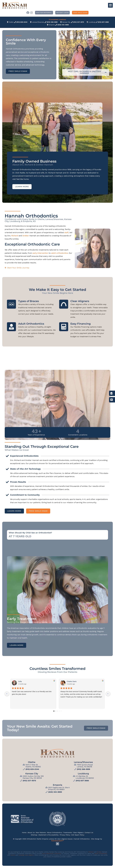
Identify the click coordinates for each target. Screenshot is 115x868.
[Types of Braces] (11, 304)
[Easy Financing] (63, 326)
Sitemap (34, 835)
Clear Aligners (79, 301)
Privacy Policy (65, 835)
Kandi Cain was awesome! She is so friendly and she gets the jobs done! (32, 693)
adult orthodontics (59, 253)
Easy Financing (80, 323)
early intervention (40, 253)
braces (13, 855)
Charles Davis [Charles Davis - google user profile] (71, 681)
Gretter (25, 236)
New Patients (41, 832)
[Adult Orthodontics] (11, 326)
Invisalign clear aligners (26, 855)
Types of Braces (28, 301)
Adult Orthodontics (31, 323)
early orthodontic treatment (51, 853)
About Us (31, 832)
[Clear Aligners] (63, 304)
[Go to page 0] (53, 711)
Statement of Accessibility (49, 835)
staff (66, 232)
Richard (14, 236)
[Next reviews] (108, 694)
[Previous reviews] (7, 694)
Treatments (67, 832)
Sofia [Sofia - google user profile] (20, 681)
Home (24, 832)
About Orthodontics (54, 832)
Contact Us (89, 832)
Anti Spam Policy (77, 835)
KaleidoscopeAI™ (57, 841)
